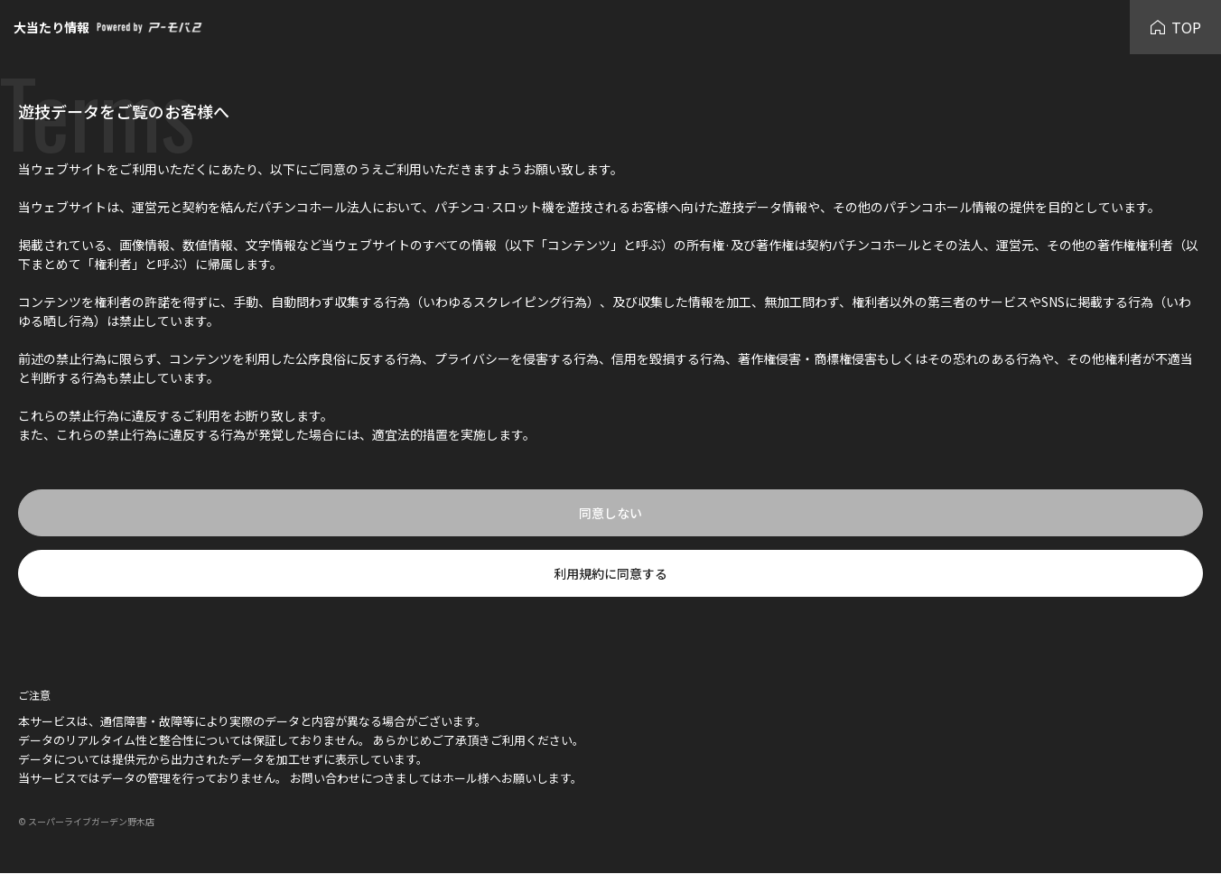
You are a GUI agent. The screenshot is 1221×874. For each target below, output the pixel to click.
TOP (1175, 27)
